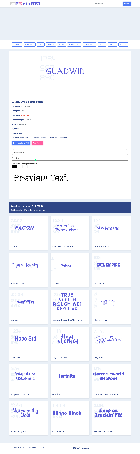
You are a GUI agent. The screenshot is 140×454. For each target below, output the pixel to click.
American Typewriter (62, 246)
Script (61, 44)
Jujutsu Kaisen (18, 283)
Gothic (112, 44)
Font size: (15, 158)
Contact (32, 448)
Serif (41, 44)
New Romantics (101, 246)
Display (51, 44)
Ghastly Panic (100, 320)
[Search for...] (108, 4)
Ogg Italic (98, 357)
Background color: (29, 164)
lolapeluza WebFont (20, 394)
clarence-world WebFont (106, 394)
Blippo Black (58, 431)
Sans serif (29, 44)
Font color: (16, 164)
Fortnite (56, 394)
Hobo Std (15, 357)
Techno (123, 44)
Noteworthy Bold (19, 431)
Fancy (102, 44)
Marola (14, 320)
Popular (17, 44)
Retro (29, 115)
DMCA (43, 448)
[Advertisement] (70, 23)
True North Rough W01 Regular (67, 320)
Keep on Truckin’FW (103, 431)
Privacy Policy (19, 448)
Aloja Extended (59, 357)
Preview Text (70, 181)
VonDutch (57, 283)
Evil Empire (99, 283)
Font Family (37, 143)
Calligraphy (89, 44)
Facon (14, 246)
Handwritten (74, 44)
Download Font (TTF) (21, 143)
